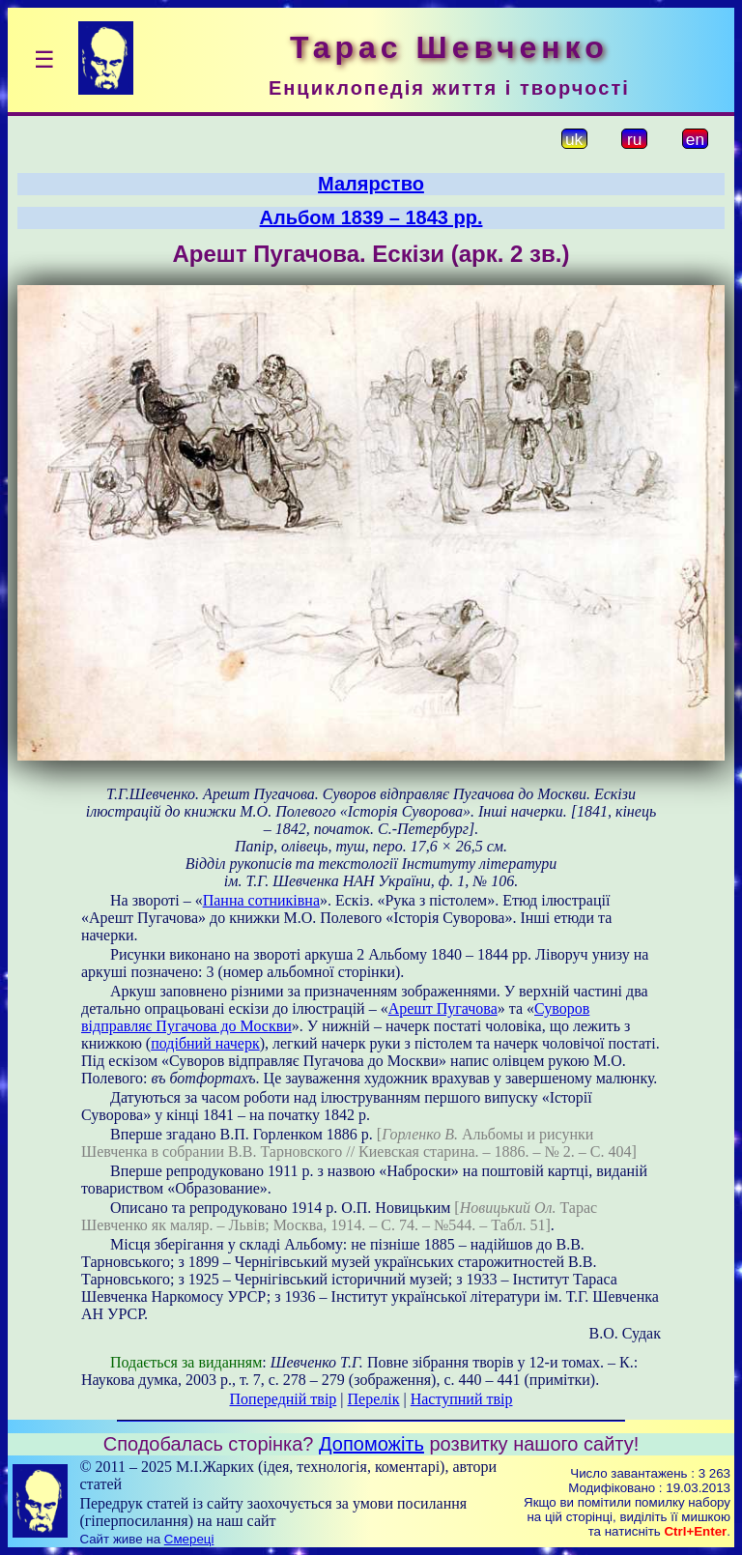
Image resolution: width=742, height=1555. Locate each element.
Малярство (371, 183)
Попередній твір (283, 1399)
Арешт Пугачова (443, 1008)
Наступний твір (462, 1399)
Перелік (374, 1399)
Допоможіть (371, 1443)
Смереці (189, 1539)
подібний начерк (205, 1043)
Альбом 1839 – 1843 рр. (371, 217)
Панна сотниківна (261, 900)
